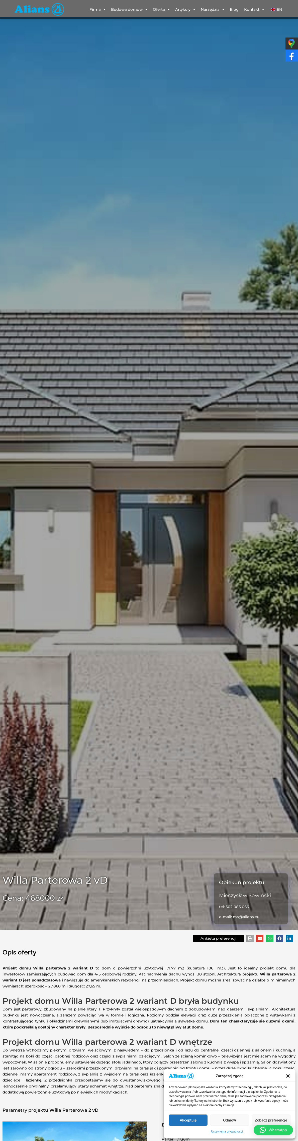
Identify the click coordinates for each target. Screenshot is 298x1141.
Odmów (229, 1120)
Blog (234, 9)
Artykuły (185, 9)
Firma (97, 9)
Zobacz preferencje (271, 1120)
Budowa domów (129, 9)
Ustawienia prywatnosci (227, 1131)
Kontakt (254, 9)
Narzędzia (212, 9)
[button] (287, 1075)
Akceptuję (188, 1120)
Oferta (161, 9)
